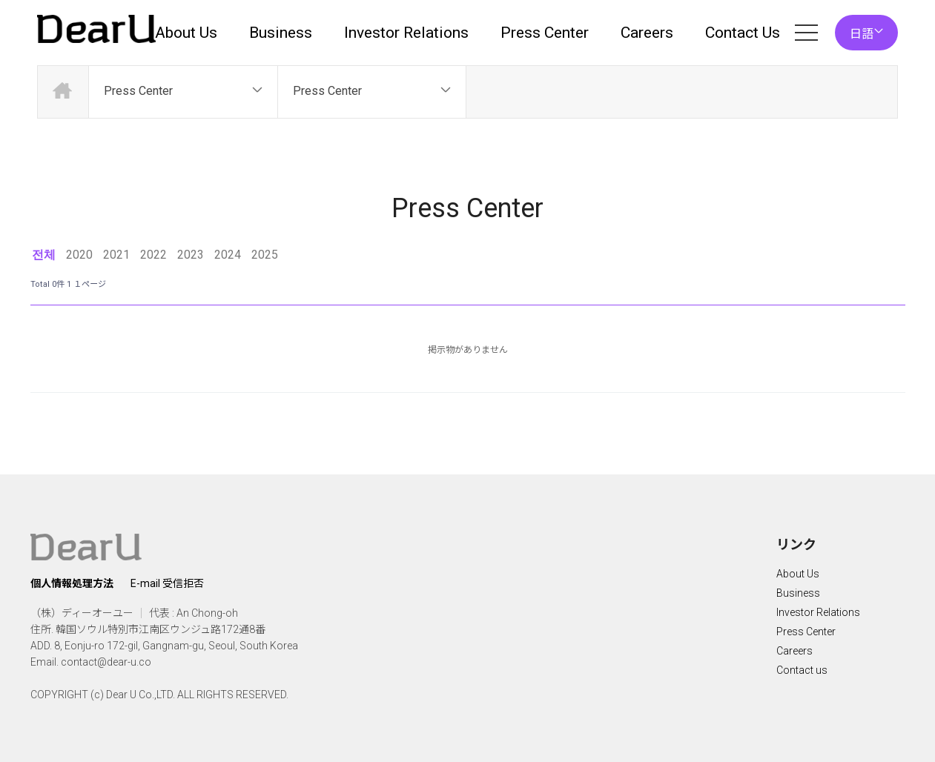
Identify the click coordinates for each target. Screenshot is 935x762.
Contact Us (742, 33)
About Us (186, 33)
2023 (190, 255)
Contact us (801, 670)
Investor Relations (406, 33)
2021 (116, 255)
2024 (227, 255)
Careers (647, 33)
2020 (79, 255)
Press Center (544, 33)
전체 (44, 255)
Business (280, 33)
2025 (264, 255)
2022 (153, 255)
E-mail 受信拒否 (167, 583)
